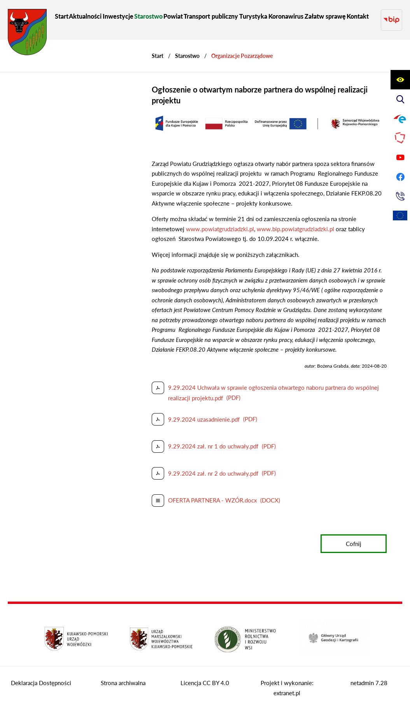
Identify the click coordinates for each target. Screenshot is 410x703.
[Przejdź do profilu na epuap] (400, 118)
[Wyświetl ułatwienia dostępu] (400, 79)
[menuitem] (61, 16)
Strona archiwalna (123, 675)
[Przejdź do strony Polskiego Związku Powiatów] (400, 138)
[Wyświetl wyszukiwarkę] (400, 99)
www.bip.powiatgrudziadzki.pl (295, 221)
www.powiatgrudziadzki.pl (220, 221)
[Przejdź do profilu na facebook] (400, 177)
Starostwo (187, 48)
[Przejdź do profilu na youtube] (400, 157)
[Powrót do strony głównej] (157, 48)
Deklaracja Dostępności (41, 675)
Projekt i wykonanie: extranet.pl (287, 680)
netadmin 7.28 (368, 675)
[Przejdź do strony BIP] (391, 16)
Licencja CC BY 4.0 (204, 675)
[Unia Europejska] (400, 215)
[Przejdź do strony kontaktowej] (400, 196)
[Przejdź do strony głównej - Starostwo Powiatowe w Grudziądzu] (27, 34)
